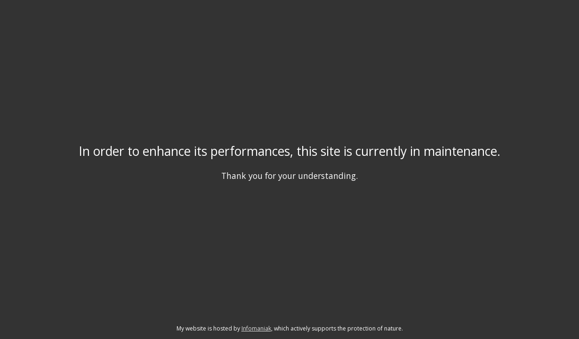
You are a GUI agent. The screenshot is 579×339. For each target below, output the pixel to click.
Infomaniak (256, 328)
